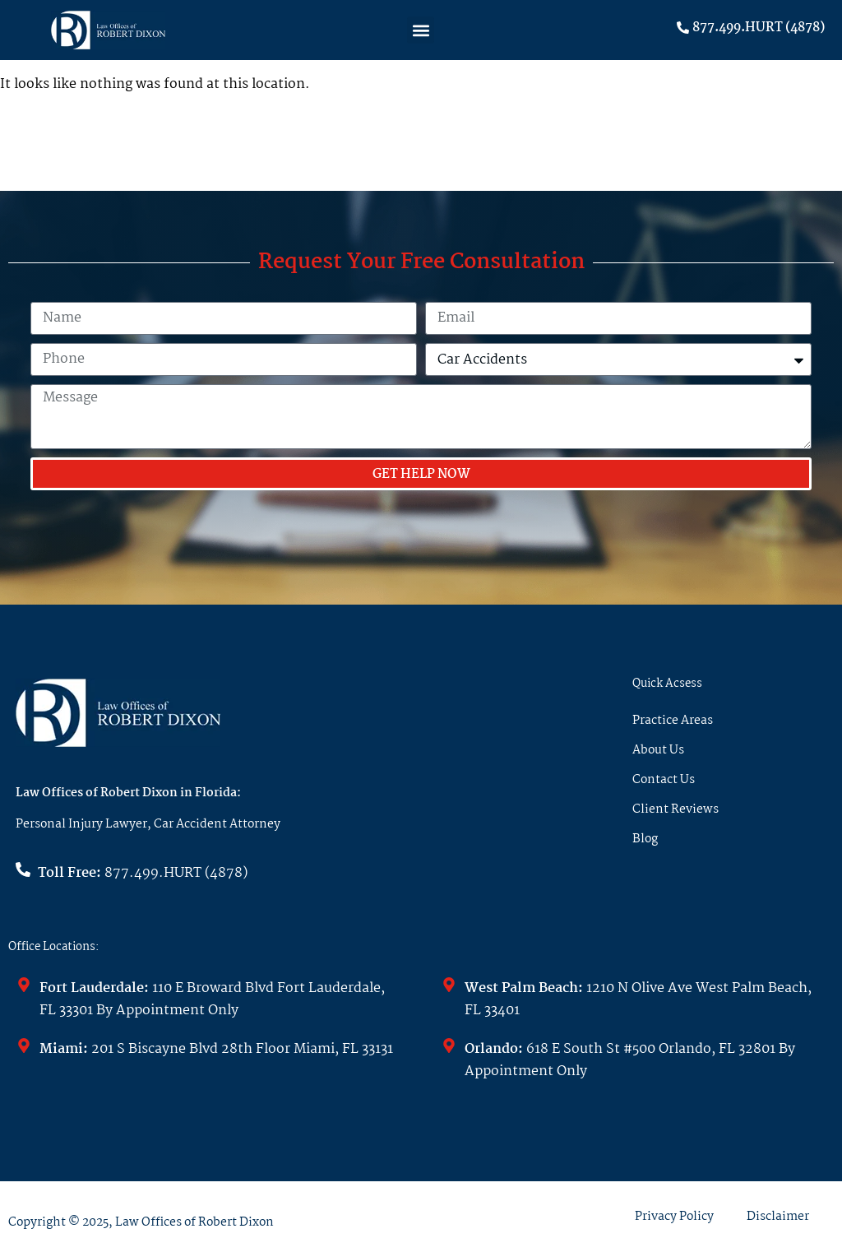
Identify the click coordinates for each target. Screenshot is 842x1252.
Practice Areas (672, 720)
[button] (420, 30)
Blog (645, 839)
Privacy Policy (674, 1216)
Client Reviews (675, 809)
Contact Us (663, 780)
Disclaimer (778, 1216)
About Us (658, 750)
